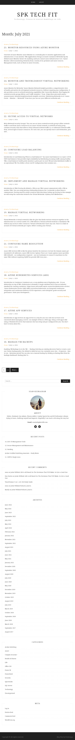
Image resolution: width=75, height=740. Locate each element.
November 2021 (10, 539)
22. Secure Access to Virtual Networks (28, 116)
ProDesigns (69, 737)
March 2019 (9, 609)
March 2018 (9, 624)
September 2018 (10, 616)
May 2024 (8, 508)
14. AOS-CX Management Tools (15, 441)
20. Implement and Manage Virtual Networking (34, 181)
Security (8, 678)
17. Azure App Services (18, 310)
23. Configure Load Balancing (23, 150)
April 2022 (8, 528)
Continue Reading (64, 67)
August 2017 (9, 632)
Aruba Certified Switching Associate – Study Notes (22, 453)
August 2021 (9, 547)
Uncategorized (10, 693)
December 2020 (10, 566)
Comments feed (10, 716)
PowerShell (9, 674)
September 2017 (10, 628)
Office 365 (8, 666)
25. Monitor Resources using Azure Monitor (31, 47)
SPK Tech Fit (37, 15)
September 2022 (10, 516)
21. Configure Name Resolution (23, 244)
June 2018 (8, 620)
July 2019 (8, 605)
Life (6, 662)
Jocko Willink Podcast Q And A (21, 486)
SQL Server (8, 685)
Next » (14, 370)
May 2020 (8, 585)
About (41, 2)
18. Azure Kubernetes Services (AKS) (26, 275)
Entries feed (9, 712)
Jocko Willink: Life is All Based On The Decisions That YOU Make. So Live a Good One (39, 472)
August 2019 (9, 601)
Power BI (8, 670)
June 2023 (8, 512)
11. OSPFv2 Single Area (12, 457)
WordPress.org (10, 720)
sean (6, 50)
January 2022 (9, 535)
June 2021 (8, 555)
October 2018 (9, 612)
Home (33, 2)
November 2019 (10, 593)
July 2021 (8, 551)
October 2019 (9, 597)
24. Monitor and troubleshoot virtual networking (36, 81)
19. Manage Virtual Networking (24, 212)
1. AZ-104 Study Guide (25, 482)
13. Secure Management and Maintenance (19, 445)
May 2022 (8, 524)
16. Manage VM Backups (18, 342)
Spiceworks (9, 681)
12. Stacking (9, 449)
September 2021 (10, 543)
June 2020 (8, 582)
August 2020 (9, 574)
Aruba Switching (10, 647)
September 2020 (10, 570)
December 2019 (10, 589)
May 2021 (8, 559)
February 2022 (10, 532)
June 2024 (8, 505)
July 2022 (8, 520)
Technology (13, 44)
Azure (6, 44)
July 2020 (8, 578)
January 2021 (9, 562)
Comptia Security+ (11, 655)
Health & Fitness (10, 658)
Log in (7, 708)
